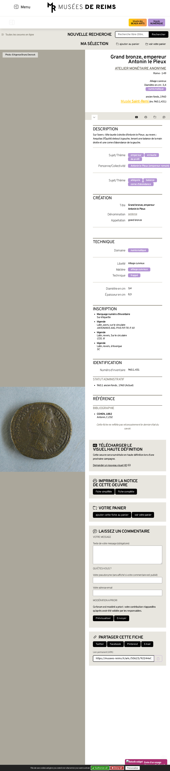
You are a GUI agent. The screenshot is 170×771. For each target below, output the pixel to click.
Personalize (132, 768)
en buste (151, 155)
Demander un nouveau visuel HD (110, 465)
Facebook (115, 644)
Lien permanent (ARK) (103, 652)
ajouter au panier (127, 44)
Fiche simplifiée (104, 491)
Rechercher (158, 34)
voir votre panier (155, 44)
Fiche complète (126, 491)
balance (150, 180)
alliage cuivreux (139, 269)
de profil (135, 159)
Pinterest (132, 644)
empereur (136, 155)
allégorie (135, 180)
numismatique (155, 89)
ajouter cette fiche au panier (112, 515)
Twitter (100, 644)
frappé (134, 275)
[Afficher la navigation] (16, 7)
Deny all (118, 768)
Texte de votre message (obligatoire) (111, 543)
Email (147, 644)
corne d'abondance (141, 184)
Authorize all (100, 768)
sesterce (132, 214)
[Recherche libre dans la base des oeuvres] (132, 34)
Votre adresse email (102, 587)
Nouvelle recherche (90, 34)
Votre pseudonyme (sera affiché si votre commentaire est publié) (125, 575)
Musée (156, 22)
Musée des (137, 22)
